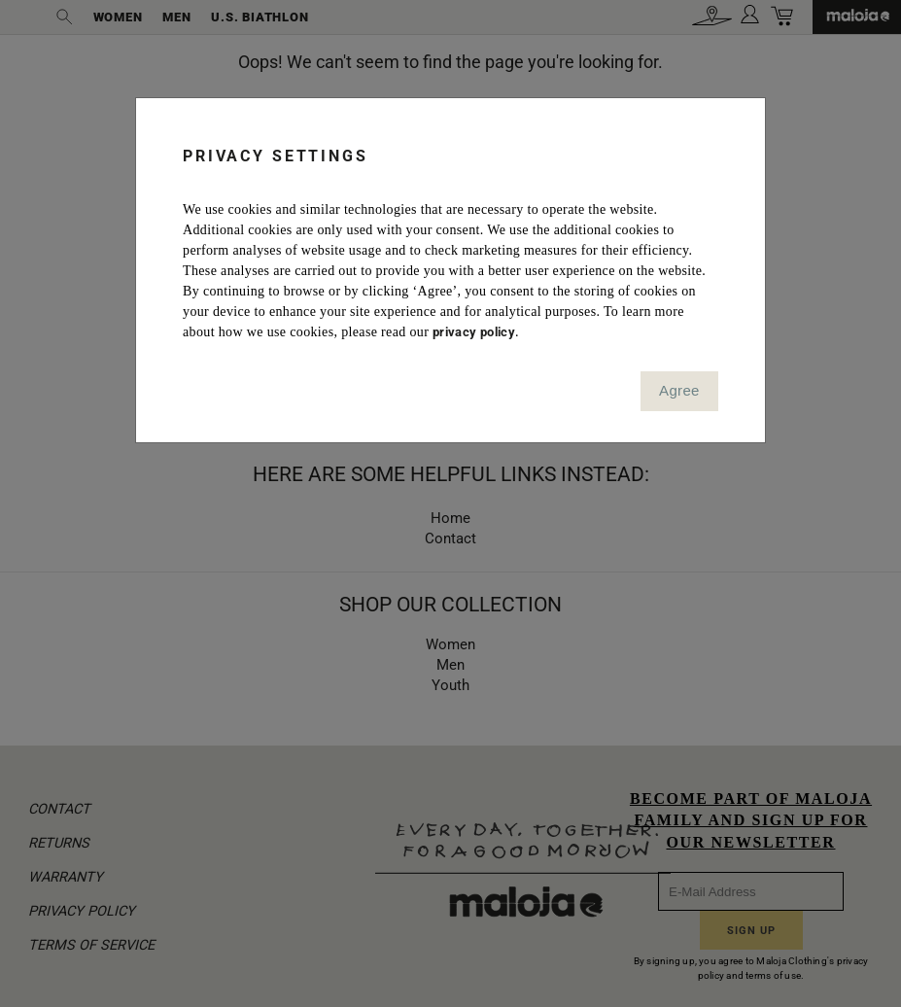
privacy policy (474, 332)
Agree (679, 390)
